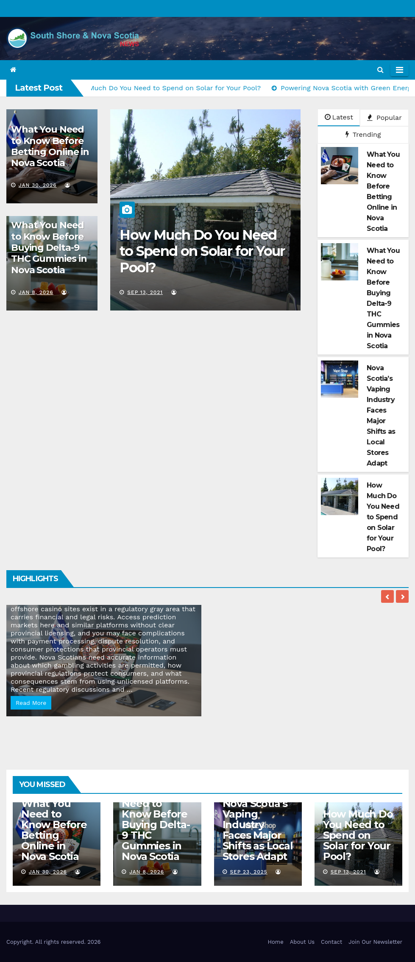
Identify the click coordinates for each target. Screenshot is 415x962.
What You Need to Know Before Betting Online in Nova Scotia (50, 146)
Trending (363, 134)
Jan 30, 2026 (38, 185)
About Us (302, 942)
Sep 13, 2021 (145, 292)
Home (276, 942)
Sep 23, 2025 (248, 872)
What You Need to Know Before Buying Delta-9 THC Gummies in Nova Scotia (49, 247)
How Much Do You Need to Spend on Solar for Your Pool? (202, 251)
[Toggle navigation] (399, 70)
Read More (31, 702)
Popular (384, 118)
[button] (380, 70)
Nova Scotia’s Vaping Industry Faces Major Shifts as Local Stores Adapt (258, 829)
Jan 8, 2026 (36, 292)
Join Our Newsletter (375, 942)
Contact (331, 942)
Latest (339, 117)
